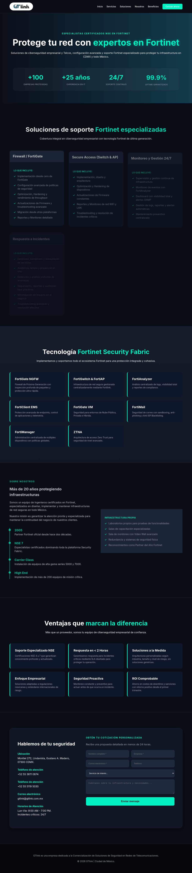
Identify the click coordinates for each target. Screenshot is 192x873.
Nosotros (139, 6)
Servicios (111, 6)
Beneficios (153, 6)
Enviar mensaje (130, 803)
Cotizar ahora (172, 6)
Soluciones (125, 6)
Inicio (100, 6)
